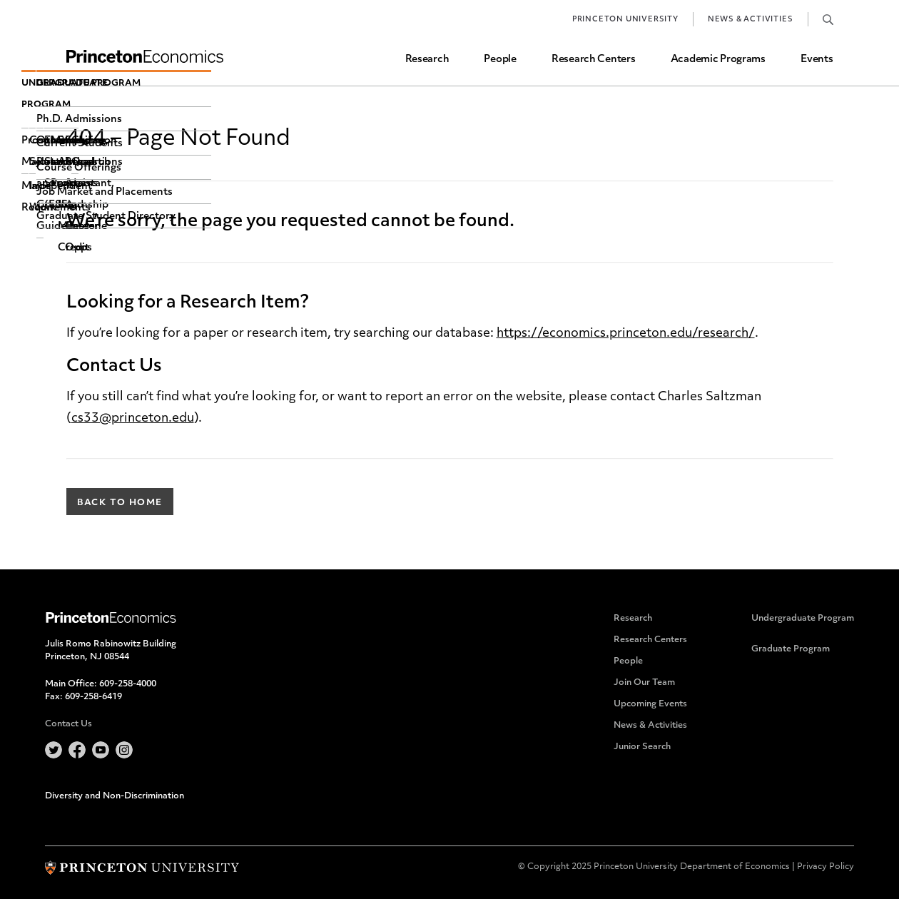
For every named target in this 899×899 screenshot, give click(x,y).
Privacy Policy (825, 867)
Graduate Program (790, 649)
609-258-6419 (93, 697)
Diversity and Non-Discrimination (114, 796)
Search (828, 19)
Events (817, 59)
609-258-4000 (127, 684)
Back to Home (120, 503)
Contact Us (68, 724)
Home (144, 57)
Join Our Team (644, 683)
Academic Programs (718, 59)
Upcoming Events (650, 704)
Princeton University (625, 20)
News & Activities (750, 20)
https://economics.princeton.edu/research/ (626, 333)
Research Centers (594, 59)
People (500, 59)
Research (427, 59)
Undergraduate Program (802, 618)
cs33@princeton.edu (132, 418)
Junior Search (642, 747)
